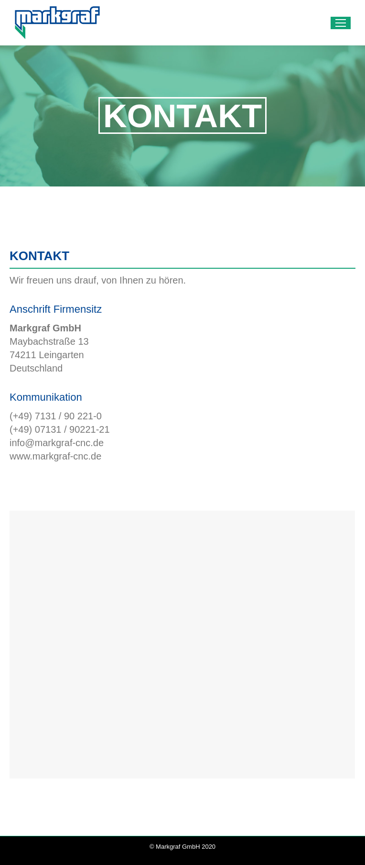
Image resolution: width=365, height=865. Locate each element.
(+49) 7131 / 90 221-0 (56, 416)
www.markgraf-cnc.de (55, 456)
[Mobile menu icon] (341, 23)
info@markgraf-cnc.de (57, 443)
